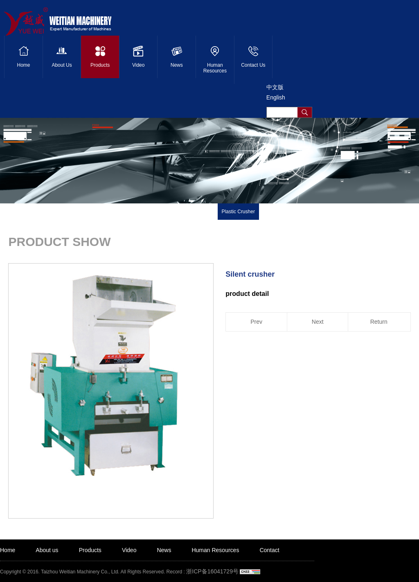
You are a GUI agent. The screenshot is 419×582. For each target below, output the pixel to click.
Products (90, 550)
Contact (269, 550)
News (164, 550)
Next (318, 321)
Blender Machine (369, 211)
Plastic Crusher (238, 211)
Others (403, 211)
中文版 (275, 87)
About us (47, 550)
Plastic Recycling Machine (184, 211)
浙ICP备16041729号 (212, 571)
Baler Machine (327, 211)
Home (7, 550)
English (275, 97)
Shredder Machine (283, 211)
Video (129, 550)
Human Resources (215, 550)
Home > (52, 215)
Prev (256, 321)
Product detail (110, 215)
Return (378, 321)
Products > (78, 215)
